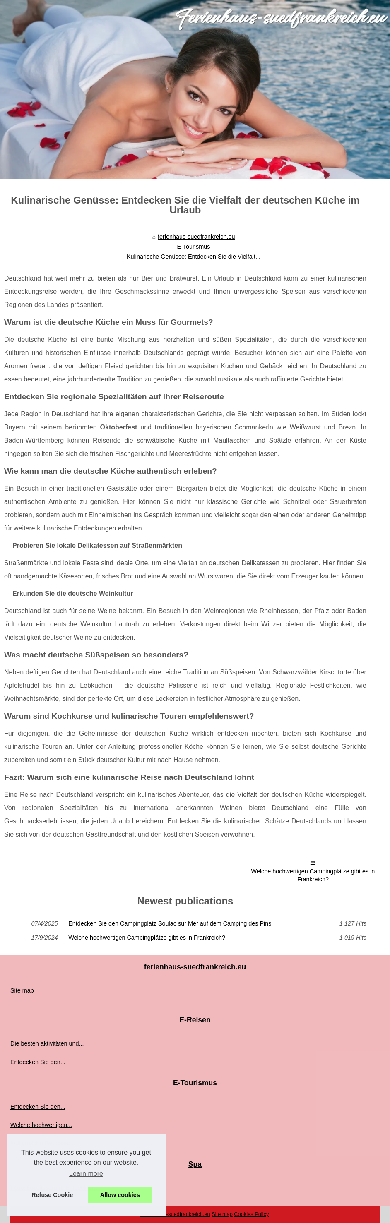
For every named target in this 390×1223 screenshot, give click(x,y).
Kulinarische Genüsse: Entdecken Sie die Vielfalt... (193, 256)
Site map (22, 990)
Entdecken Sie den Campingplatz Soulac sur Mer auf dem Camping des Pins (169, 923)
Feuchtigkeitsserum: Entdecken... (54, 1188)
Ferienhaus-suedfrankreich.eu (175, 1214)
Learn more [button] (86, 1173)
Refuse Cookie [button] (52, 1195)
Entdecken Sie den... (37, 1062)
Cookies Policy (251, 1214)
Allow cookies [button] (120, 1195)
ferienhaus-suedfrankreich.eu (196, 236)
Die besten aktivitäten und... (47, 1043)
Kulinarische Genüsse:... (42, 1143)
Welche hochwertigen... (41, 1125)
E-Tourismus (193, 246)
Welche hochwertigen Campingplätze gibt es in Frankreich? (313, 875)
